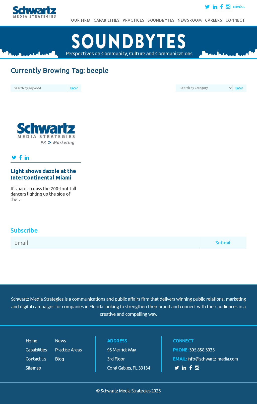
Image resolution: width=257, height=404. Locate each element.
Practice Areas (68, 349)
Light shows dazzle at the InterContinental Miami (43, 174)
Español (239, 6)
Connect (235, 20)
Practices (134, 20)
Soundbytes (161, 20)
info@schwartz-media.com (213, 358)
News (60, 340)
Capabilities (107, 20)
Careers (213, 20)
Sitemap (33, 367)
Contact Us (36, 358)
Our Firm (81, 20)
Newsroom (190, 20)
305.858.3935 (202, 349)
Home (31, 340)
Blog (59, 358)
